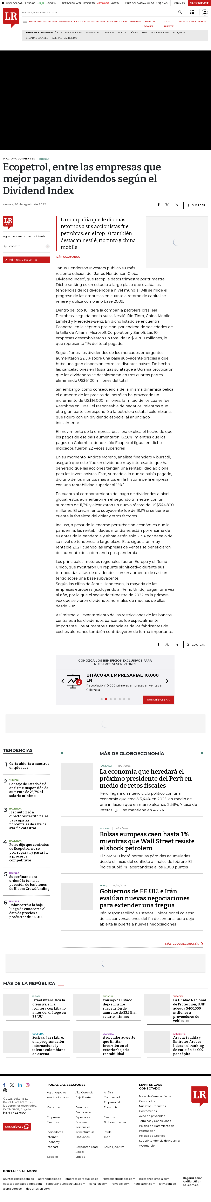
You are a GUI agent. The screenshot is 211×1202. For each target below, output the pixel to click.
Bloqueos (179, 32)
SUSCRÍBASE (199, 3)
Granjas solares (37, 38)
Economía (110, 1107)
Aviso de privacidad (152, 1116)
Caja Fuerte (83, 1097)
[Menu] (25, 21)
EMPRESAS (65, 21)
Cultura (37, 1033)
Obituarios (82, 1137)
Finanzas (53, 1122)
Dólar (134, 32)
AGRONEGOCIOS (117, 21)
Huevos (109, 32)
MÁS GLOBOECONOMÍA (182, 943)
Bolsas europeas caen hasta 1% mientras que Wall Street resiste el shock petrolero (147, 841)
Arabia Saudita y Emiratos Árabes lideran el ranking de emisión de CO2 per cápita (188, 1046)
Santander (93, 32)
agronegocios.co (49, 1178)
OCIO (77, 21)
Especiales (82, 1117)
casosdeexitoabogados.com (22, 1183)
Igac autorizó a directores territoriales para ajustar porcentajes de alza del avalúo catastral (28, 820)
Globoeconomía (115, 1122)
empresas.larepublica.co (81, 1178)
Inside (108, 1132)
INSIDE (202, 21)
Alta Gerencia (84, 1092)
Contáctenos (148, 1111)
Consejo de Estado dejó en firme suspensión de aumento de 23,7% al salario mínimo (28, 790)
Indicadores (55, 1132)
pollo (122, 32)
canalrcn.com (98, 1183)
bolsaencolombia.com (154, 1178)
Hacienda (15, 808)
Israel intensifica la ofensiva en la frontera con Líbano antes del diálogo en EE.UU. (49, 1008)
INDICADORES (187, 21)
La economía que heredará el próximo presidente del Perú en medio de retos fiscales (146, 778)
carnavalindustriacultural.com (65, 1183)
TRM (144, 32)
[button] (61, 681)
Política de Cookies (152, 1135)
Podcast (52, 1146)
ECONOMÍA (50, 21)
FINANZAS (35, 21)
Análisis (108, 1092)
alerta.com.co (12, 1188)
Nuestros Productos (152, 1106)
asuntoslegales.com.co (18, 1178)
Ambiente (179, 1033)
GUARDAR (195, 205)
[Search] (180, 12)
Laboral (108, 1033)
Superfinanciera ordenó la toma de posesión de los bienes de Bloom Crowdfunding (29, 883)
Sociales (52, 1156)
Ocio (107, 1137)
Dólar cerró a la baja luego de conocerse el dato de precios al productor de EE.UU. (27, 911)
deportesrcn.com (38, 1188)
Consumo (53, 1107)
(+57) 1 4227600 (14, 1112)
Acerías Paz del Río (64, 38)
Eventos (109, 1117)
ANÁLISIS (135, 21)
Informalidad (160, 32)
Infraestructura (85, 1132)
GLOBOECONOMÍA (93, 21)
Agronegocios (56, 1092)
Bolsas (14, 873)
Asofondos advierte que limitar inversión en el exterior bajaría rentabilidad (119, 1046)
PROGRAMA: (19, 158)
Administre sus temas (21, 259)
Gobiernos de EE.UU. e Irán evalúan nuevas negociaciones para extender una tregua (145, 898)
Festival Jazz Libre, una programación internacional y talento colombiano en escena (49, 1046)
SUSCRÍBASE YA (158, 699)
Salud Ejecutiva (114, 1146)
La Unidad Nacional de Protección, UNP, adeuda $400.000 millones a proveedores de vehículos (189, 1010)
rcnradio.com (121, 1183)
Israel (36, 996)
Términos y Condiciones (155, 1120)
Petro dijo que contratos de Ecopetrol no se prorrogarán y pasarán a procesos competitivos (29, 852)
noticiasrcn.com (144, 1183)
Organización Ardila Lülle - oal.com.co (193, 1181)
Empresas (53, 1117)
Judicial (14, 780)
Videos (80, 1156)
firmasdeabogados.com (119, 1178)
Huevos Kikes (73, 32)
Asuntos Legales (58, 1097)
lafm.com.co (167, 1183)
